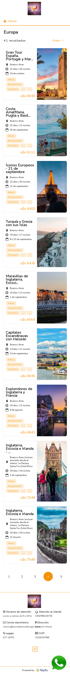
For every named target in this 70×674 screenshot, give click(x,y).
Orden (56, 41)
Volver (10, 21)
